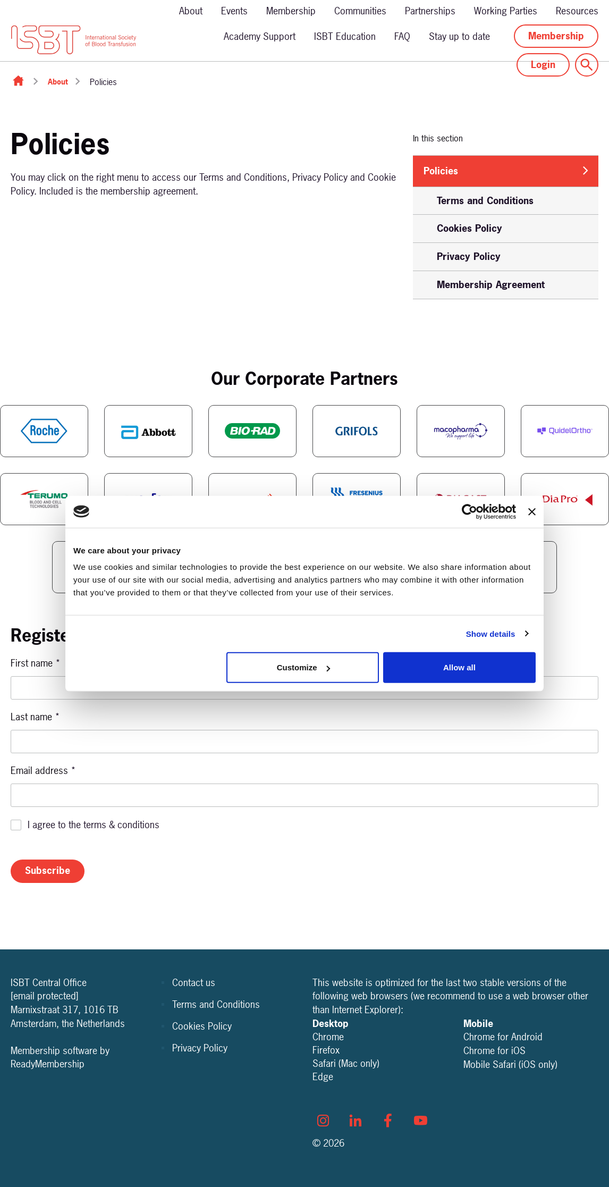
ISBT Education (345, 36)
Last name (35, 716)
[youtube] (420, 1120)
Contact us (193, 982)
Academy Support (259, 36)
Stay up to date (459, 36)
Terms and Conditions (216, 1004)
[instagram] (323, 1120)
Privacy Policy (199, 1048)
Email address (43, 770)
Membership (291, 11)
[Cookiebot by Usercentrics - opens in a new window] (469, 511)
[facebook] (388, 1120)
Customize (303, 667)
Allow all (459, 667)
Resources (577, 11)
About (190, 11)
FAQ (402, 36)
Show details (490, 633)
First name (36, 663)
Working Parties (505, 11)
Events (234, 11)
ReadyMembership (47, 1064)
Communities (360, 11)
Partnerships (430, 11)
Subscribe (47, 870)
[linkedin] (355, 1120)
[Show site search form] (586, 65)
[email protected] (45, 996)
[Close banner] (532, 511)
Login (543, 64)
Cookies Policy (202, 1026)
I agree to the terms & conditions (93, 824)
